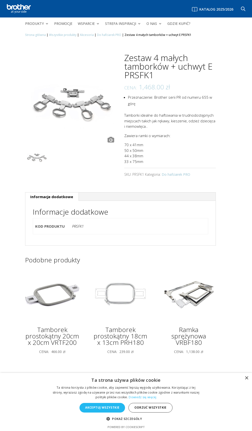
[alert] (126, 402)
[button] (126, 419)
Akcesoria (87, 35)
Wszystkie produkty (63, 35)
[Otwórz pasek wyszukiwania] (243, 9)
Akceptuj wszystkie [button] (102, 407)
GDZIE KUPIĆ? (178, 24)
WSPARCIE (86, 24)
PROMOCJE (63, 24)
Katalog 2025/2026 (216, 9)
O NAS (151, 24)
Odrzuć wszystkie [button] (150, 407)
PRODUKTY (34, 24)
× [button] (246, 378)
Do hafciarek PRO (109, 35)
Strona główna (35, 35)
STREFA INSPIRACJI (120, 24)
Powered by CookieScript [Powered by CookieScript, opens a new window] (126, 427)
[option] (71, 99)
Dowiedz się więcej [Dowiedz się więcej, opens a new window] (142, 397)
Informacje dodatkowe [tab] (51, 196)
